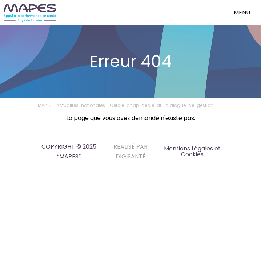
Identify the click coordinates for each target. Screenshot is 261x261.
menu (242, 12)
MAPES (45, 105)
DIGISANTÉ (131, 156)
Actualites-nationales (80, 105)
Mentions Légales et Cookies (192, 151)
